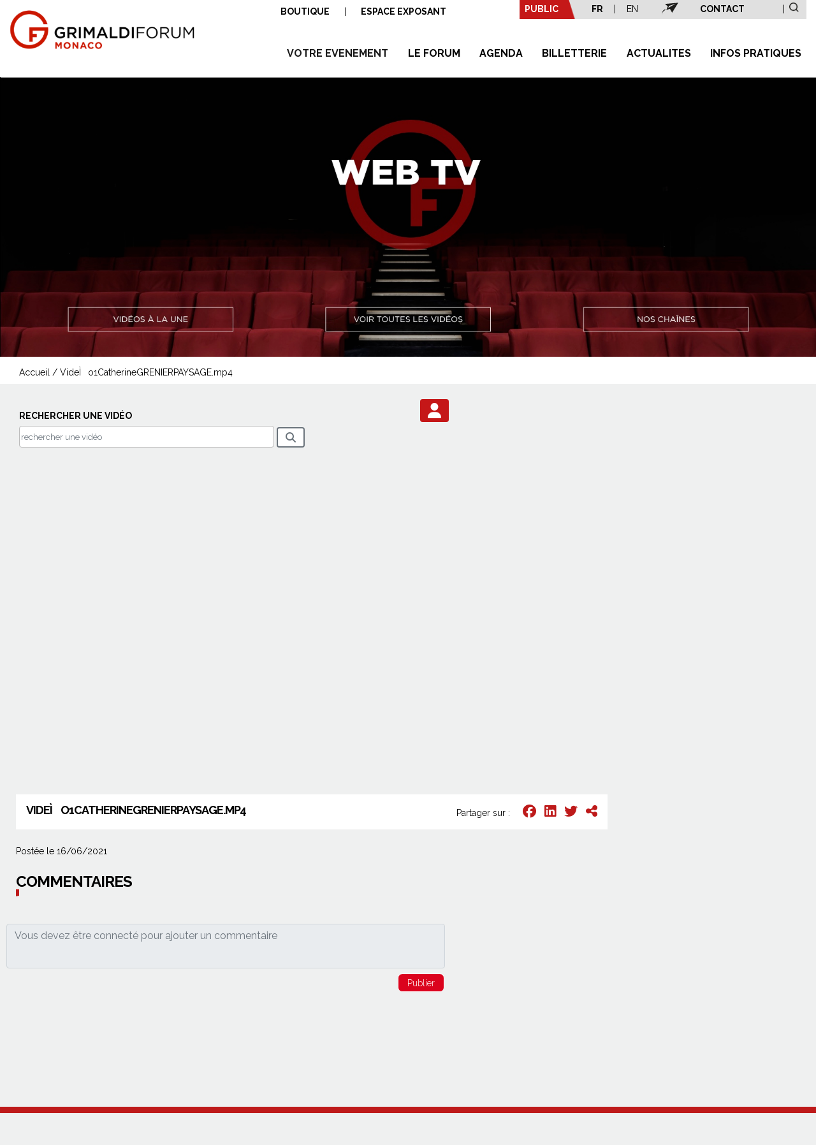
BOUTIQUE (305, 11)
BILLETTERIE (574, 53)
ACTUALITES (659, 53)
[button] (434, 410)
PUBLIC (541, 9)
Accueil (34, 372)
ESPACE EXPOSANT (403, 11)
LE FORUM (434, 53)
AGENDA (501, 53)
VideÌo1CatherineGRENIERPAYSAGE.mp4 (146, 372)
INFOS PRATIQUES (755, 53)
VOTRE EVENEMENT (337, 53)
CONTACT (722, 9)
